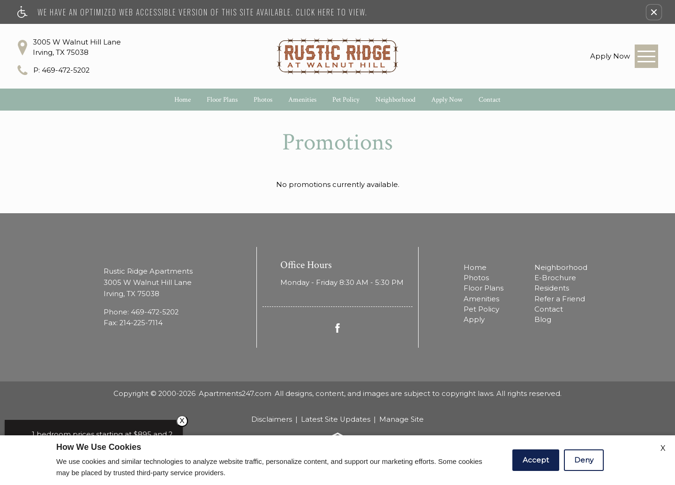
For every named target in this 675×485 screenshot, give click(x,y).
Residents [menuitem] (551, 288)
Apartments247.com (235, 393)
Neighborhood (395, 99)
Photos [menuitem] (476, 278)
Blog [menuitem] (542, 319)
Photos (263, 99)
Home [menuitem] (475, 267)
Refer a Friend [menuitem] (559, 299)
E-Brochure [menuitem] (555, 278)
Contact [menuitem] (548, 309)
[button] (653, 12)
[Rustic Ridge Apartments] (337, 56)
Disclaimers (271, 419)
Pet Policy (346, 99)
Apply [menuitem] (474, 319)
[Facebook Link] (337, 328)
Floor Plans (222, 99)
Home (182, 99)
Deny (583, 459)
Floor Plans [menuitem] (483, 288)
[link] (610, 56)
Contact (490, 99)
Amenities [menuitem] (481, 299)
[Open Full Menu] (646, 56)
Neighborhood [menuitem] (560, 267)
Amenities (302, 99)
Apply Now (447, 99)
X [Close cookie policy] (663, 448)
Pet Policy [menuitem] (481, 309)
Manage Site (401, 419)
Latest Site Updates (335, 419)
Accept (536, 459)
